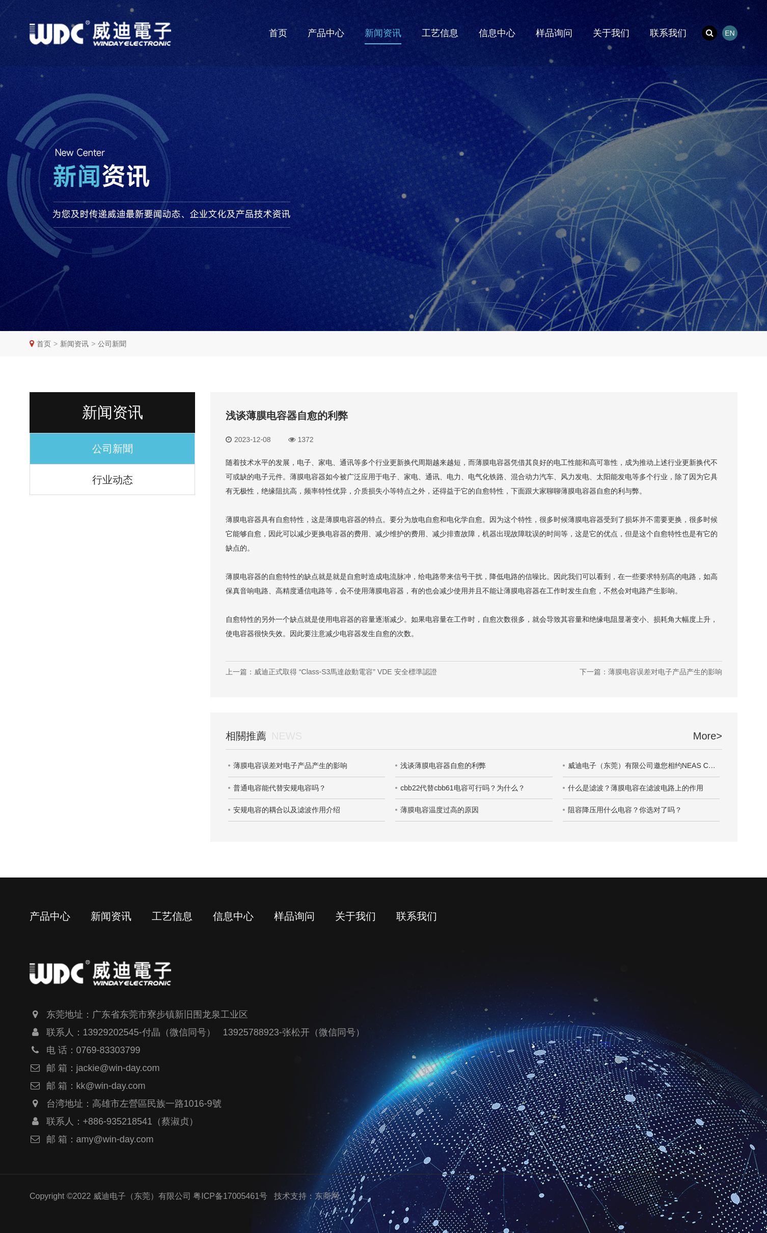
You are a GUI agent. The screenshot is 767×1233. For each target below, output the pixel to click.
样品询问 (554, 33)
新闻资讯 (383, 33)
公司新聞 (112, 344)
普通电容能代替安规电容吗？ (279, 788)
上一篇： (331, 672)
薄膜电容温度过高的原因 (439, 810)
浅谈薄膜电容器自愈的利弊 (443, 765)
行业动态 (112, 479)
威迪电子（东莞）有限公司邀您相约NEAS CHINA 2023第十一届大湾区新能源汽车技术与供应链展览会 (644, 765)
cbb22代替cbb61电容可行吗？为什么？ (462, 788)
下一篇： (651, 672)
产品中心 (326, 33)
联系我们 (668, 33)
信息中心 (497, 33)
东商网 (327, 1196)
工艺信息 (440, 33)
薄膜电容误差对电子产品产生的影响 (290, 765)
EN (729, 33)
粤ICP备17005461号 (230, 1196)
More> (707, 736)
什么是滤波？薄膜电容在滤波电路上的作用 (635, 788)
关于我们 (611, 33)
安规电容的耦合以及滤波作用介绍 (286, 810)
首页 (278, 33)
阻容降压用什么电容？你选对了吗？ (625, 810)
